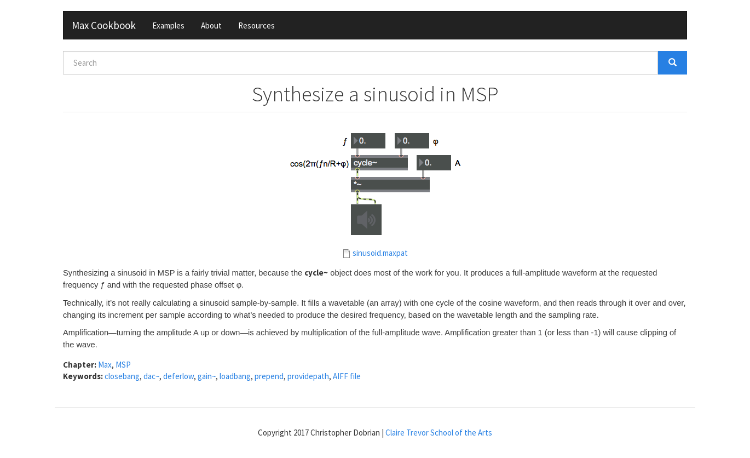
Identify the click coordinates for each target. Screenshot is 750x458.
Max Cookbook (104, 25)
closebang (122, 376)
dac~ (151, 376)
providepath (308, 376)
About (211, 25)
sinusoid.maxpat (380, 253)
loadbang (235, 376)
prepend (269, 376)
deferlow (178, 376)
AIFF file (347, 376)
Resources (256, 25)
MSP (123, 364)
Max (105, 364)
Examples (168, 25)
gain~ (207, 376)
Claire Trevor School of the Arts (438, 432)
